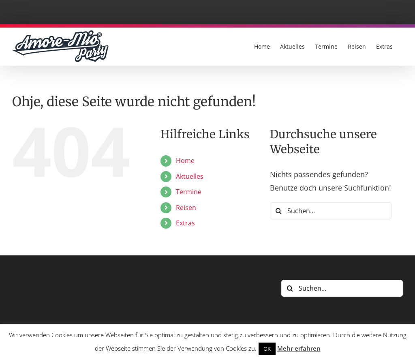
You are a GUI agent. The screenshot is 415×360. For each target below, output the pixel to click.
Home (185, 160)
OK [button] (267, 348)
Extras (185, 223)
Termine (188, 191)
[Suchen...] (331, 210)
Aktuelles (189, 176)
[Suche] (278, 210)
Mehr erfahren (299, 348)
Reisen (186, 207)
